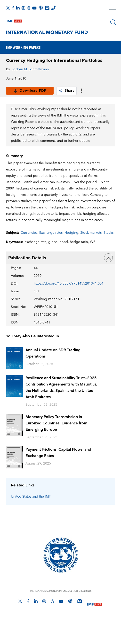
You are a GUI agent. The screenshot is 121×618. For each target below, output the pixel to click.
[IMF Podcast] (41, 8)
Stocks (108, 233)
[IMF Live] (14, 20)
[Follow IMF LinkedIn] (18, 8)
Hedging (71, 233)
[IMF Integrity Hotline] (53, 8)
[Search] (113, 22)
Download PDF (29, 91)
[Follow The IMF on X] (8, 8)
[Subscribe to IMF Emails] (47, 8)
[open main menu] (112, 10)
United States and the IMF (31, 497)
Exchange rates (51, 233)
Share (66, 91)
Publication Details (60, 257)
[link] (60, 91)
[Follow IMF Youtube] (34, 8)
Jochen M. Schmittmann (30, 69)
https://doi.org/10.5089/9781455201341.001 (69, 284)
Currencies (29, 233)
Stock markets (91, 233)
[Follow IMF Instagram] (23, 8)
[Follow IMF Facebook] (13, 8)
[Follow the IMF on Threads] (28, 8)
